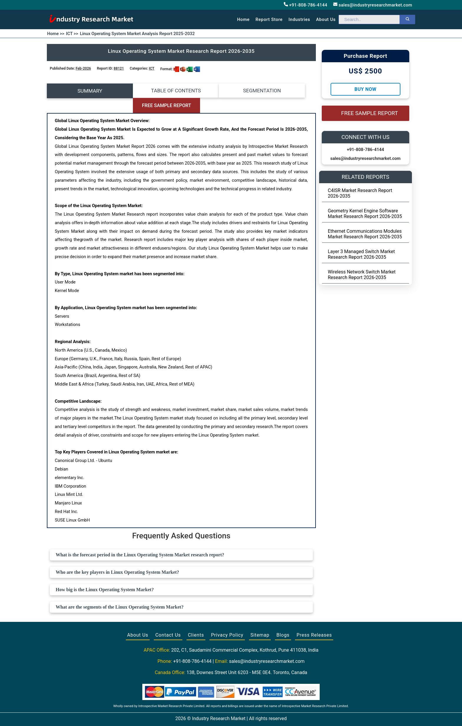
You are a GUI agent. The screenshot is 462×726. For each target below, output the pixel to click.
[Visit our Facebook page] (219, 715)
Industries (299, 19)
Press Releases (314, 620)
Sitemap (259, 620)
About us (326, 19)
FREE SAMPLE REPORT (282, 91)
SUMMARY (80, 91)
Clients (196, 620)
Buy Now (365, 89)
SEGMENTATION (215, 91)
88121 (119, 68)
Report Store (269, 19)
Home (243, 19)
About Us (137, 620)
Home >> (55, 33)
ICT (151, 68)
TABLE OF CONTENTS (148, 91)
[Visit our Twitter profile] (230, 715)
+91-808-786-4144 (305, 5)
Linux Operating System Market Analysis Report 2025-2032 (137, 33)
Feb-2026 (83, 68)
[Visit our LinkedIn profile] (242, 715)
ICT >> (72, 33)
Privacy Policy (227, 620)
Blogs (282, 620)
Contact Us (168, 620)
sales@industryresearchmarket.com (372, 5)
